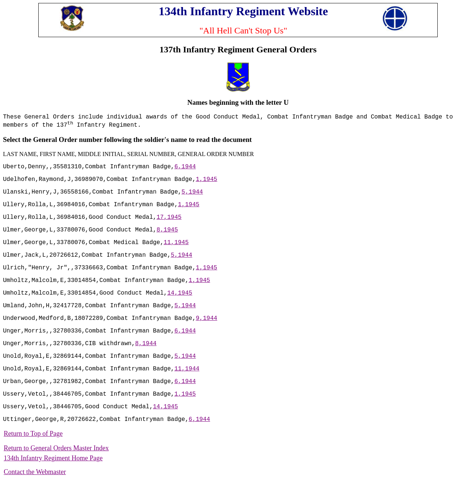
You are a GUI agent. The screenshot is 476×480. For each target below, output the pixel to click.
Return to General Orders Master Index (56, 448)
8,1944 (146, 343)
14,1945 (179, 293)
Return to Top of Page (33, 433)
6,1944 (185, 166)
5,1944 (192, 192)
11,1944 (186, 369)
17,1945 (169, 217)
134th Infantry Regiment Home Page (53, 458)
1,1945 (206, 179)
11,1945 (176, 242)
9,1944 (206, 318)
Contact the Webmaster (35, 472)
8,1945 (167, 230)
